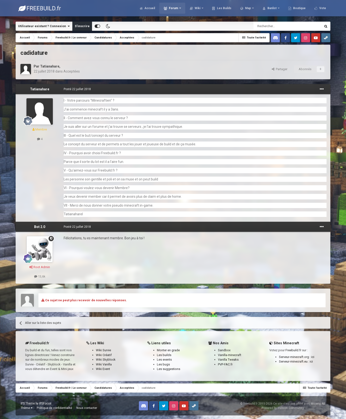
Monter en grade (168, 350)
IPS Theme (28, 403)
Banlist (272, 9)
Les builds (164, 355)
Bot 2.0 (39, 227)
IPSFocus (45, 403)
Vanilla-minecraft (229, 355)
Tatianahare (49, 66)
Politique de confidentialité (54, 408)
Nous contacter (86, 408)
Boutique (299, 9)
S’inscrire (82, 26)
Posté (77, 89)
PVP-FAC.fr (225, 364)
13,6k (39, 276)
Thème (26, 408)
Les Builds (223, 9)
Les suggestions (168, 369)
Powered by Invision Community (283, 408)
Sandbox (224, 350)
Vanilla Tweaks (228, 359)
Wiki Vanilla (104, 364)
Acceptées (71, 71)
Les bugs (163, 364)
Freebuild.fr (293, 350)
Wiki (197, 9)
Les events (164, 359)
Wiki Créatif (104, 355)
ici (312, 357)
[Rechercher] (277, 26)
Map (248, 9)
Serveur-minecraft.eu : (294, 361)
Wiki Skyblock (106, 359)
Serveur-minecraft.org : (295, 357)
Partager (279, 69)
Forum (173, 9)
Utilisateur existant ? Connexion (44, 26)
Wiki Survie (103, 350)
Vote (322, 9)
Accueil (149, 9)
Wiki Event (103, 369)
